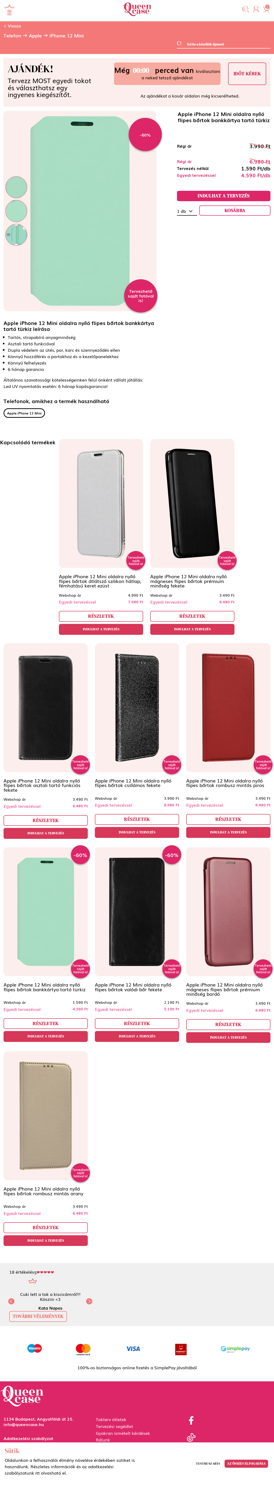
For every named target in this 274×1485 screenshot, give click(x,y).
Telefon (12, 35)
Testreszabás (208, 1463)
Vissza (12, 25)
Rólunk (103, 1439)
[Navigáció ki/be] (9, 9)
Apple (35, 35)
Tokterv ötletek (111, 1419)
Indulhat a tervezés (224, 195)
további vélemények (38, 1316)
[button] (245, 9)
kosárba (235, 210)
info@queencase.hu (24, 1424)
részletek (101, 616)
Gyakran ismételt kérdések (123, 1433)
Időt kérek (247, 73)
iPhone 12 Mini (66, 35)
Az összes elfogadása (246, 1463)
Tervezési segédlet (114, 1426)
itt (37, 1473)
